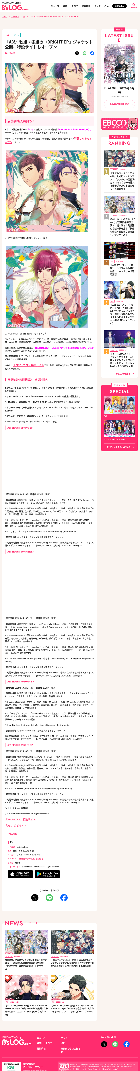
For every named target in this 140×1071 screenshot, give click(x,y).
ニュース (55, 6)
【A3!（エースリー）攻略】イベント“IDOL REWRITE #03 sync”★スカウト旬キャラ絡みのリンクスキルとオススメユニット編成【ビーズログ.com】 (122, 281)
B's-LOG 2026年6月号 (119, 87)
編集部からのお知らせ (70, 1041)
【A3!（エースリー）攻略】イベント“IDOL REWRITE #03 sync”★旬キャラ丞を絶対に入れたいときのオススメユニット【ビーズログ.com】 (72, 1002)
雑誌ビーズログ (70, 6)
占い (106, 6)
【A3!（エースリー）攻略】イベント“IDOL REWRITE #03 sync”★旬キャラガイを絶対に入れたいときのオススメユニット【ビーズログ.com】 (26, 1004)
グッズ (97, 6)
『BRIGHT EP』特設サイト (17, 815)
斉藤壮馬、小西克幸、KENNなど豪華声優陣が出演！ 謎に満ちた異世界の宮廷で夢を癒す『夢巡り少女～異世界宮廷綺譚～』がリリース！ (26, 959)
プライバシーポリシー (46, 1054)
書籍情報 (86, 6)
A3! (22, 16)
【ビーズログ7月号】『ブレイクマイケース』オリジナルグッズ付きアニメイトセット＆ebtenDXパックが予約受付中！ (122, 319)
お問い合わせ (28, 1054)
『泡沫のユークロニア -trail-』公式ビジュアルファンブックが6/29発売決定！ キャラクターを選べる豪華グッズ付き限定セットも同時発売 (72, 957)
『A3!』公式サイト (13, 821)
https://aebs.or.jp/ (108, 1058)
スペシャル (13, 16)
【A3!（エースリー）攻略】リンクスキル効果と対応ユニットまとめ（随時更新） (122, 244)
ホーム (4, 16)
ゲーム (14, 34)
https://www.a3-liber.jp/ (29, 853)
